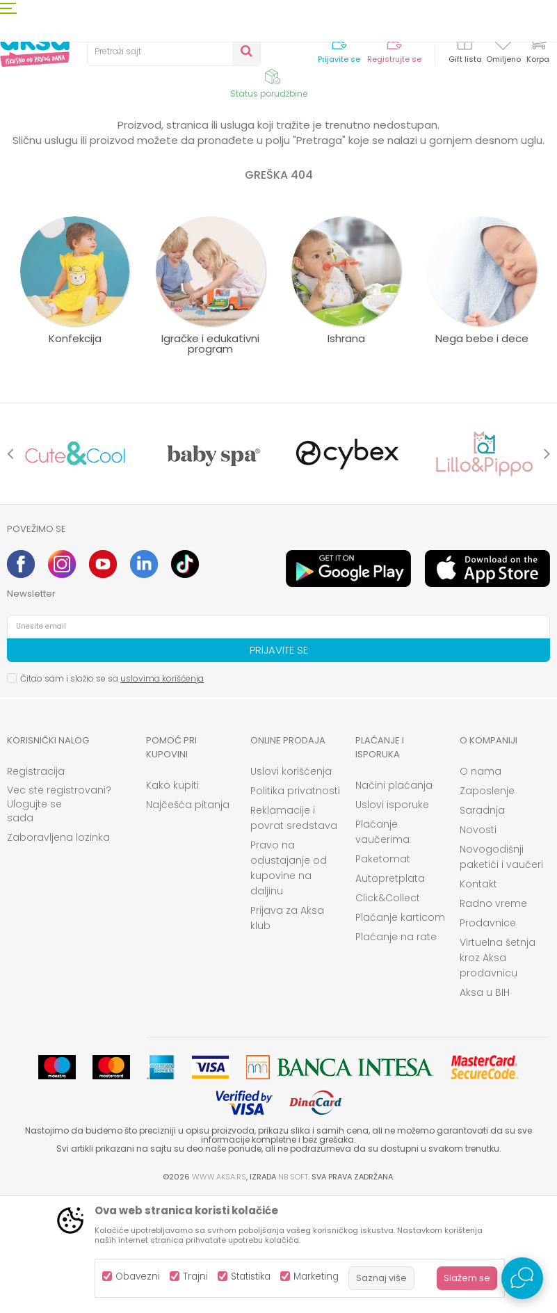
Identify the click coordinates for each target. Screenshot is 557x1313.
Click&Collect (387, 1013)
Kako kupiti (172, 900)
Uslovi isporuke (392, 919)
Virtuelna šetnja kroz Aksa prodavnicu (497, 1072)
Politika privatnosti (295, 905)
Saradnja (482, 925)
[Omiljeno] (503, 44)
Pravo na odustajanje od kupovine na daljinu (288, 983)
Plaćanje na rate (396, 1051)
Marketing (316, 1276)
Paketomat (382, 974)
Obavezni (137, 1276)
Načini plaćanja (394, 900)
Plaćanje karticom (400, 1032)
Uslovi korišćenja (291, 886)
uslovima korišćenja (162, 793)
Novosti (478, 944)
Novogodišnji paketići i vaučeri (501, 971)
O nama (480, 886)
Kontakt (478, 999)
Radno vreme (493, 1018)
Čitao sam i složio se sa (112, 793)
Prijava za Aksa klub (287, 1032)
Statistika (251, 1276)
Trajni (195, 1276)
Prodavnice (488, 1038)
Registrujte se (394, 59)
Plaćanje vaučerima (382, 946)
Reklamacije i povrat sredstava (293, 932)
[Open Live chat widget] (522, 1278)
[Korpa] (537, 50)
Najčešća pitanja (187, 919)
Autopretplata (390, 993)
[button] (174, 51)
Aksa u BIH (485, 1107)
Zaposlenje (487, 905)
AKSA (18, 141)
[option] (75, 568)
